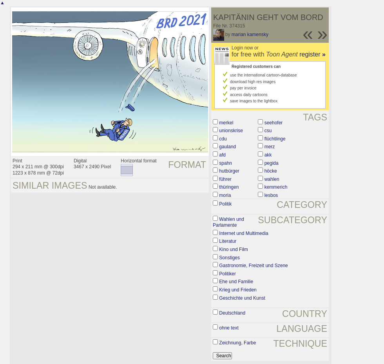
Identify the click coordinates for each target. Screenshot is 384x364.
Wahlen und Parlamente (228, 222)
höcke (270, 171)
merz (269, 146)
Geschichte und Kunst (242, 298)
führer (225, 179)
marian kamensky (250, 34)
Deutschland (232, 313)
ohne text (228, 328)
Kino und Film (233, 249)
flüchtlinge (275, 139)
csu (268, 130)
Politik (225, 204)
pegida (271, 163)
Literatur (227, 241)
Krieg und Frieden (237, 290)
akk (268, 155)
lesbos (271, 195)
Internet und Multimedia (243, 233)
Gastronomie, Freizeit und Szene (253, 265)
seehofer (273, 123)
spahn (225, 163)
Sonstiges (229, 257)
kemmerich (276, 187)
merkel (226, 123)
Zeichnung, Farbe (237, 343)
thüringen (229, 187)
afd (222, 155)
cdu (222, 139)
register (312, 54)
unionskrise (231, 130)
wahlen (271, 179)
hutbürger (229, 171)
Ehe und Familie (236, 281)
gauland (227, 146)
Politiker (227, 274)
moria (225, 195)
